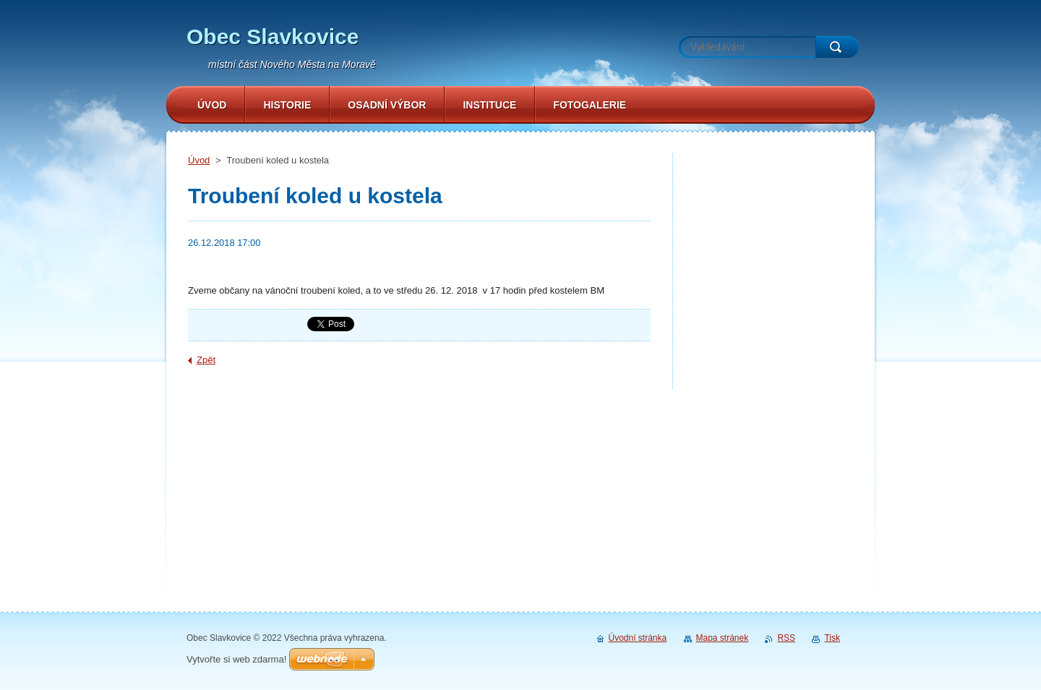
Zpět (206, 359)
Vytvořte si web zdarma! (236, 659)
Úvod (199, 160)
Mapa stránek (722, 638)
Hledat (837, 47)
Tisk (832, 638)
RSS (786, 638)
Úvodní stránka (638, 638)
